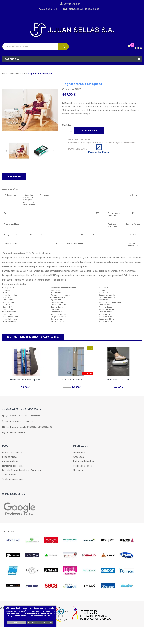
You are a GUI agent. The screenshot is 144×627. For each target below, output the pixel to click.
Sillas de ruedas (9, 457)
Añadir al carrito (89, 130)
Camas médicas (10, 461)
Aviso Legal (78, 457)
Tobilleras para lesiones (13, 479)
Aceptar (17, 622)
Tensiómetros (9, 475)
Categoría (11, 59)
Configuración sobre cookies (40, 622)
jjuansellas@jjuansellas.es (39, 427)
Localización (79, 452)
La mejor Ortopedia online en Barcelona (21, 470)
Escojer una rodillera (12, 452)
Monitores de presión (12, 466)
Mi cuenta (78, 470)
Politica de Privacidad (84, 461)
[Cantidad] (65, 130)
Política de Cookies (82, 466)
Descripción (14, 176)
